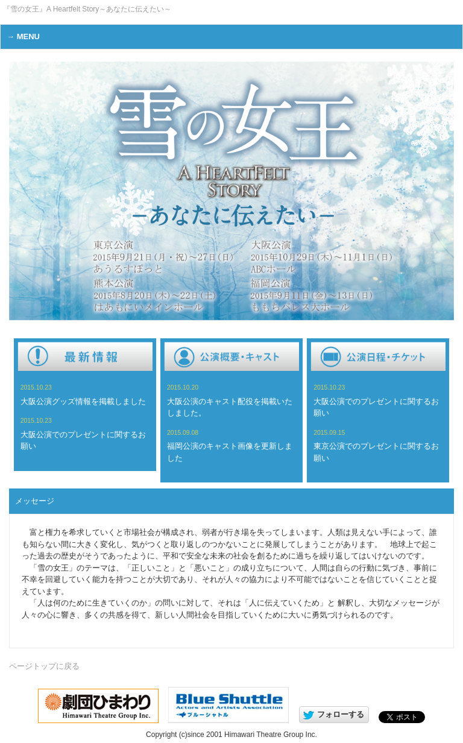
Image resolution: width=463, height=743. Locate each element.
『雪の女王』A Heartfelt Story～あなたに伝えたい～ (87, 9)
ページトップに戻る (44, 666)
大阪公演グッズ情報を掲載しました (83, 401)
